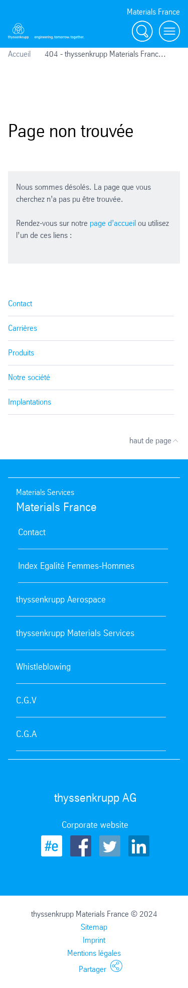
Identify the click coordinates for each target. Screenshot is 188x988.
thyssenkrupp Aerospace (61, 599)
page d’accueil (113, 223)
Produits (21, 352)
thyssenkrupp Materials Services (75, 633)
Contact (20, 303)
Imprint (94, 940)
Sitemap (94, 927)
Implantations (29, 402)
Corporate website (95, 825)
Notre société (29, 377)
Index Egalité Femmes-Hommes (76, 566)
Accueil (19, 54)
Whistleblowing (43, 667)
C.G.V (26, 700)
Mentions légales (94, 953)
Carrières (22, 328)
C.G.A (26, 734)
